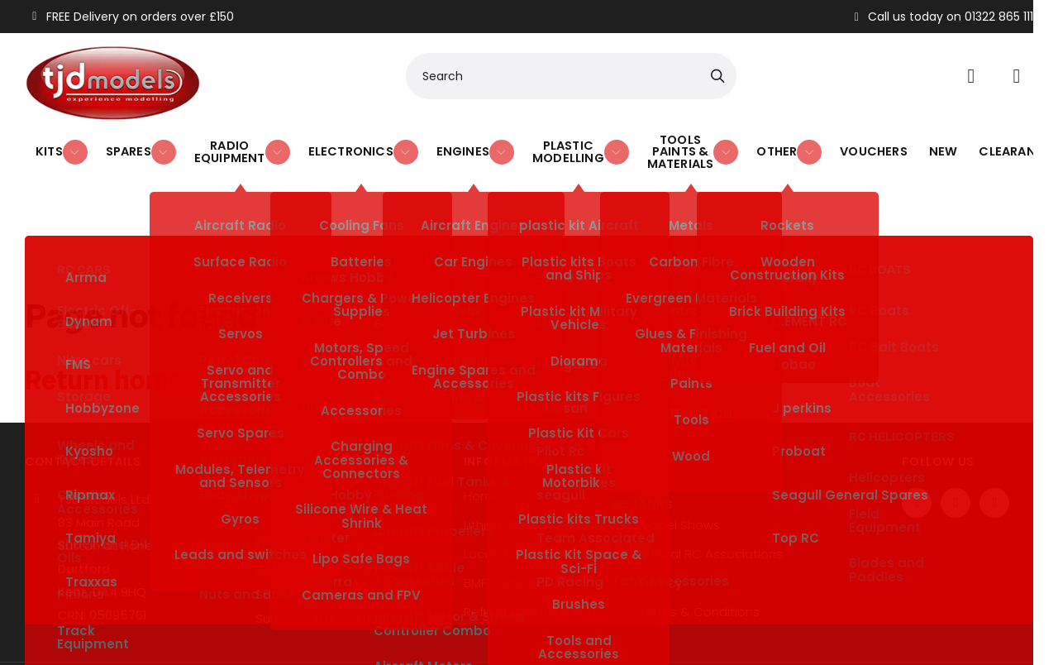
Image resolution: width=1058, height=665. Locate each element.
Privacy (661, 525)
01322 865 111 (291, 441)
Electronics (334, 144)
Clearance (990, 144)
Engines (436, 144)
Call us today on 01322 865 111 (942, 16)
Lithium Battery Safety (530, 467)
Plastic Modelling (540, 145)
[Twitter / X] (955, 445)
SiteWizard (547, 631)
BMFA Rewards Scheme (535, 525)
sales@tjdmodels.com (324, 477)
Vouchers (860, 144)
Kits (59, 144)
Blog (653, 438)
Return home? (111, 322)
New (923, 144)
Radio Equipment (223, 145)
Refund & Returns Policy (535, 554)
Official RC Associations (711, 496)
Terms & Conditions (700, 554)
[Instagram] (994, 445)
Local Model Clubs (519, 496)
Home (482, 438)
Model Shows (680, 467)
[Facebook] (917, 445)
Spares (128, 144)
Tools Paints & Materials (676, 145)
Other (785, 144)
